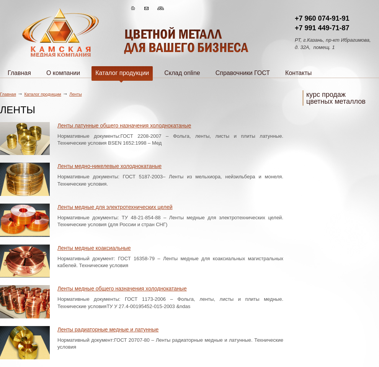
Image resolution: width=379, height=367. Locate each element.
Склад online (182, 73)
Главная (19, 73)
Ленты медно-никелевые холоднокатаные (109, 166)
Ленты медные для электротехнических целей (115, 207)
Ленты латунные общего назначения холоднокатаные (124, 125)
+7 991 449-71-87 (322, 28)
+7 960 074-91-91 (322, 18)
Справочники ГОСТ (243, 73)
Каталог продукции (122, 75)
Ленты (75, 94)
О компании (63, 73)
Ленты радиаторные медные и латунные (107, 329)
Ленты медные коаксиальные (94, 248)
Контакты (298, 73)
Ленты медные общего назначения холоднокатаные (122, 288)
